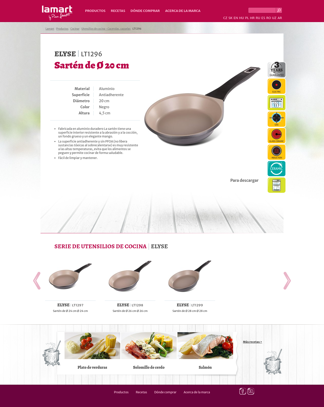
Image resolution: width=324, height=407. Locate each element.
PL (247, 18)
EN (236, 18)
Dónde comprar (145, 11)
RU (258, 18)
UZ (274, 18)
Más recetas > (252, 342)
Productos (95, 11)
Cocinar (74, 28)
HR (252, 18)
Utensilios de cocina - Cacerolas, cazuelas (106, 28)
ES (263, 18)
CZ (225, 18)
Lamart (57, 13)
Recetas (118, 11)
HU (241, 18)
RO (268, 18)
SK (230, 18)
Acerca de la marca (182, 11)
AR (279, 18)
